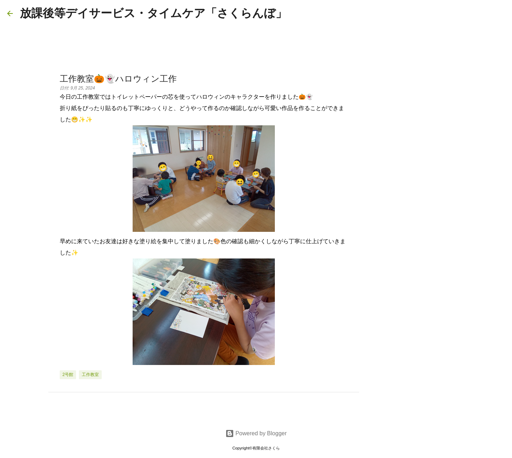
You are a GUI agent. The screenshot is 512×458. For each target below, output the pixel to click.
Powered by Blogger (256, 433)
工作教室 (90, 374)
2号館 (68, 374)
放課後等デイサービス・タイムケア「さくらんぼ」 (153, 13)
